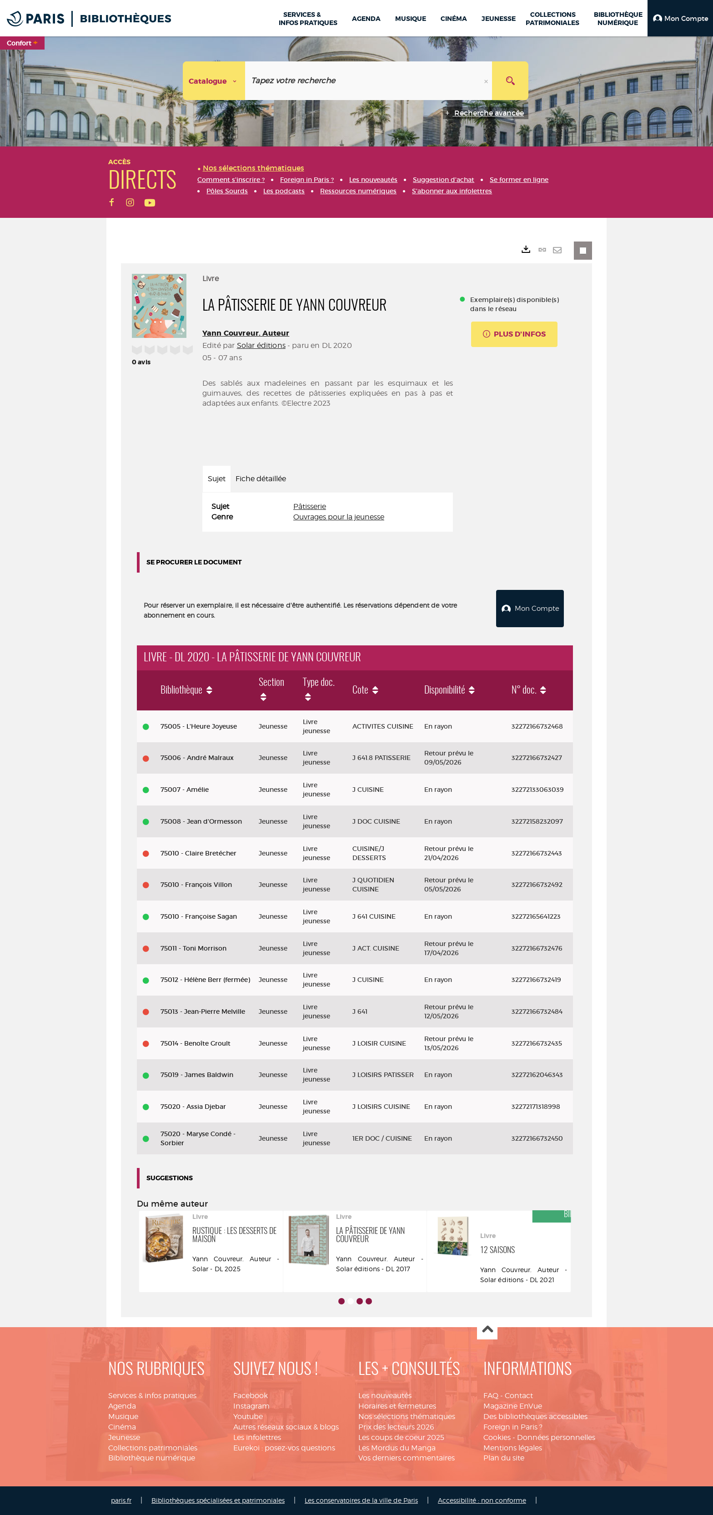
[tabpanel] (327, 512)
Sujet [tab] (217, 478)
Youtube (248, 1416)
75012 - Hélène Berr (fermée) (205, 980)
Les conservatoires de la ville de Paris (361, 1500)
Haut (487, 1329)
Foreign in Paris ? (512, 1427)
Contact (519, 1395)
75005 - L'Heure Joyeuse (199, 726)
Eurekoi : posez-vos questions (284, 1448)
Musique (123, 1416)
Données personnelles (556, 1437)
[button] (680, 18)
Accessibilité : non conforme (482, 1500)
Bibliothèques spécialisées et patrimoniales (218, 1500)
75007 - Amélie (185, 789)
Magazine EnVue (512, 1406)
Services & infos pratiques (152, 1395)
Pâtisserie (309, 506)
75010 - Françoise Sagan (199, 916)
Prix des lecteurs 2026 (396, 1427)
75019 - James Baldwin (197, 1075)
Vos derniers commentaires (406, 1458)
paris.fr (121, 1500)
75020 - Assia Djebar (193, 1106)
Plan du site (503, 1458)
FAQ (490, 1395)
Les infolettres (257, 1437)
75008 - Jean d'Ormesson (201, 821)
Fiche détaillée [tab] (261, 478)
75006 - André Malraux (197, 758)
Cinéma (122, 1427)
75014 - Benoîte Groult (196, 1043)
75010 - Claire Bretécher (198, 853)
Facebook (250, 1395)
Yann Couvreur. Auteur (245, 333)
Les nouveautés (385, 1395)
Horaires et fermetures (397, 1406)
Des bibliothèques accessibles (535, 1416)
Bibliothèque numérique (151, 1458)
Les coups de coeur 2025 (401, 1437)
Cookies (497, 1437)
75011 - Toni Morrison (193, 948)
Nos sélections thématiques (406, 1416)
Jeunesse (124, 1437)
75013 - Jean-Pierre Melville (203, 1011)
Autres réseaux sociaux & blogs (286, 1427)
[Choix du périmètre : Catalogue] (214, 80)
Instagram (251, 1406)
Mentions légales (512, 1448)
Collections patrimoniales (152, 1448)
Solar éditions (261, 345)
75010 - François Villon (196, 885)
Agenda (122, 1406)
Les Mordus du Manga (397, 1448)
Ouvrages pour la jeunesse (338, 517)
